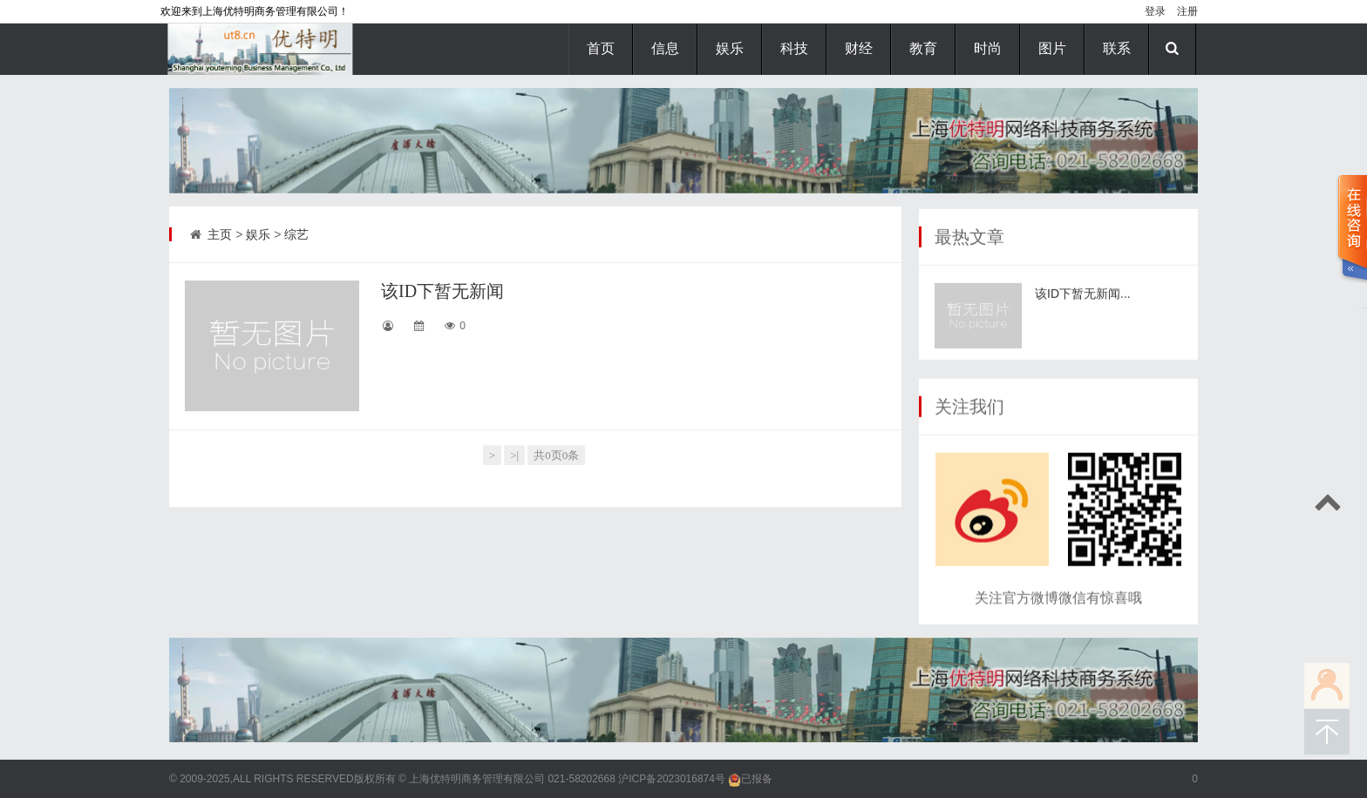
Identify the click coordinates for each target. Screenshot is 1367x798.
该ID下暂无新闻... (1083, 298)
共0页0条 (556, 455)
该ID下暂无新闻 (442, 291)
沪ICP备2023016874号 (671, 779)
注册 (1187, 11)
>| (514, 455)
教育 (923, 48)
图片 (1052, 48)
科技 (794, 48)
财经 (859, 48)
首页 (601, 48)
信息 (665, 48)
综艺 (296, 234)
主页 (219, 234)
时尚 (988, 48)
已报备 (750, 779)
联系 (1117, 48)
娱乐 (730, 48)
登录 (1155, 11)
